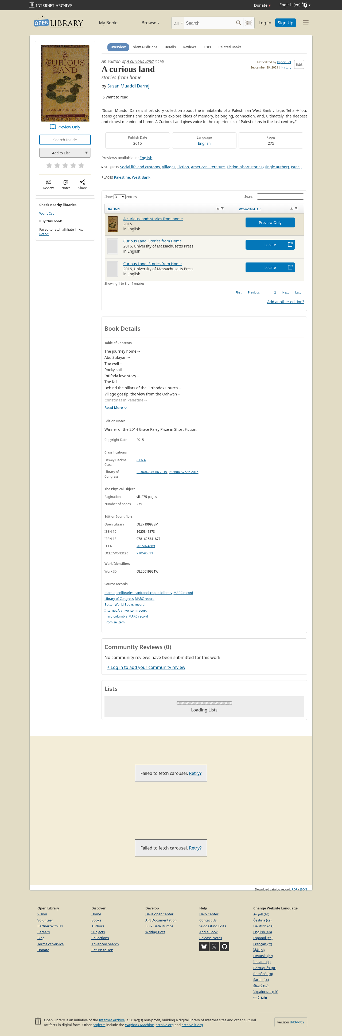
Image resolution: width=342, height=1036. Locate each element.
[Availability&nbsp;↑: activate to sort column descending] (270, 208)
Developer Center (159, 914)
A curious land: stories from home (153, 218)
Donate (262, 5)
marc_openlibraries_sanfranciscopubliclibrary (138, 593)
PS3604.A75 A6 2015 (152, 472)
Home (96, 914)
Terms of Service (50, 944)
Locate (270, 244)
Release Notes (210, 937)
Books (96, 920)
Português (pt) (264, 967)
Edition (113, 209)
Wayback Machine (139, 1024)
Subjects (98, 932)
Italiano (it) (262, 961)
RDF (294, 889)
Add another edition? (285, 301)
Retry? (44, 234)
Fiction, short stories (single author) (258, 166)
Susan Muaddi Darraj (128, 86)
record (140, 604)
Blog (41, 937)
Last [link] (298, 292)
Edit (299, 64)
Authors (97, 926)
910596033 (145, 553)
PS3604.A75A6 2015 (184, 472)
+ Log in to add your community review (146, 667)
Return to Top (102, 949)
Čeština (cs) (262, 920)
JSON (303, 889)
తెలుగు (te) (261, 985)
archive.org (165, 1024)
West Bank (141, 177)
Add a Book (208, 932)
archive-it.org (192, 1024)
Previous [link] (254, 292)
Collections (100, 937)
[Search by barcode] (248, 23)
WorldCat (46, 213)
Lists (207, 47)
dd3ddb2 (297, 1022)
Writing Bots (155, 932)
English (204, 143)
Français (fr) (262, 944)
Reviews (189, 47)
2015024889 (146, 546)
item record (138, 610)
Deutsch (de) (263, 926)
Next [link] (285, 292)
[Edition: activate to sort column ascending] (170, 208)
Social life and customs (140, 166)
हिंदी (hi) (259, 949)
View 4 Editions (145, 47)
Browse (144, 23)
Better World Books (119, 604)
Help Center (209, 914)
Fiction (183, 166)
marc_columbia (115, 616)
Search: (274, 196)
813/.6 (141, 460)
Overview (118, 47)
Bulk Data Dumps (159, 926)
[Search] (209, 23)
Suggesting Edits (212, 926)
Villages (168, 166)
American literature (208, 166)
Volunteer (45, 920)
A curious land (140, 61)
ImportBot (284, 62)
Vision (42, 914)
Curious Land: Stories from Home (152, 240)
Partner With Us (50, 926)
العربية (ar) (261, 914)
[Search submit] (238, 23)
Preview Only (68, 127)
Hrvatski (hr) (263, 955)
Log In (265, 23)
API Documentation (161, 920)
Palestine (122, 177)
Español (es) (263, 937)
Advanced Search (105, 944)
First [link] (239, 292)
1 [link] (267, 292)
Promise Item (114, 622)
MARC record (183, 593)
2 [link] (275, 292)
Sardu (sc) (261, 979)
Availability (250, 209)
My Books (109, 23)
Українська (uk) (265, 991)
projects (98, 1024)
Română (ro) (263, 973)
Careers (43, 932)
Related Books (230, 47)
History (286, 67)
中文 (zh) (260, 997)
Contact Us (208, 920)
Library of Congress (119, 598)
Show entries (120, 197)
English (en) (262, 932)
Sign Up (285, 23)
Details (170, 47)
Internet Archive (116, 610)
